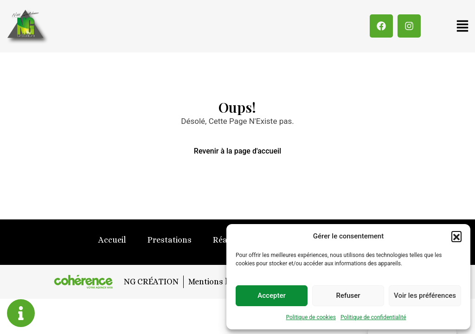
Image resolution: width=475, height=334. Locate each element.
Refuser (348, 295)
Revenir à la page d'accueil (237, 151)
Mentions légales (220, 281)
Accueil (112, 239)
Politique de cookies (311, 317)
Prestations (170, 239)
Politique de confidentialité (373, 317)
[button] (456, 236)
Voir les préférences (425, 295)
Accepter (271, 295)
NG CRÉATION (150, 281)
